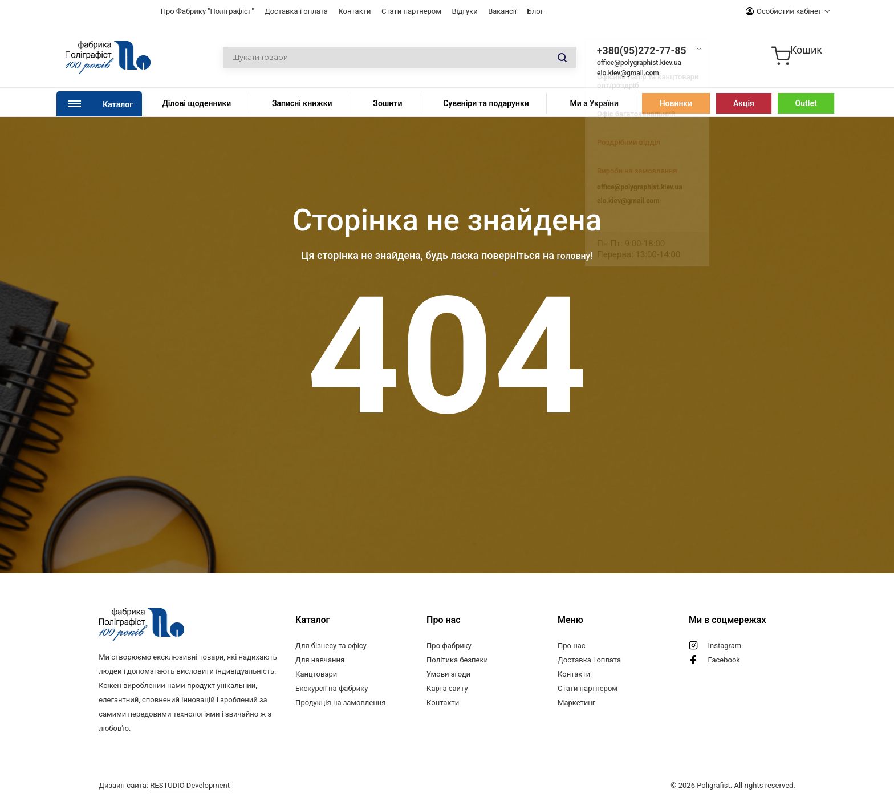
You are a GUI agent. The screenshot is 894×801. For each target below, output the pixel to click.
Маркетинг (576, 702)
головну (573, 255)
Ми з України (594, 103)
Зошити (387, 103)
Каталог (118, 104)
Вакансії (502, 11)
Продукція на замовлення (340, 702)
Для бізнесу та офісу (331, 645)
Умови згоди (448, 674)
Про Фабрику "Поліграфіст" (207, 11)
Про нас (572, 645)
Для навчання (319, 660)
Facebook (724, 660)
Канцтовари (316, 674)
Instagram (725, 645)
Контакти (354, 11)
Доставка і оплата (296, 11)
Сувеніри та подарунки (486, 103)
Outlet (806, 103)
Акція (743, 103)
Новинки (676, 103)
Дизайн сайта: (164, 785)
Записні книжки (302, 103)
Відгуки (464, 11)
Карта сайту (447, 688)
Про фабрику (449, 645)
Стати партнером (411, 11)
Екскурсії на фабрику (331, 688)
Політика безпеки (457, 660)
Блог (535, 11)
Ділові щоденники (196, 103)
